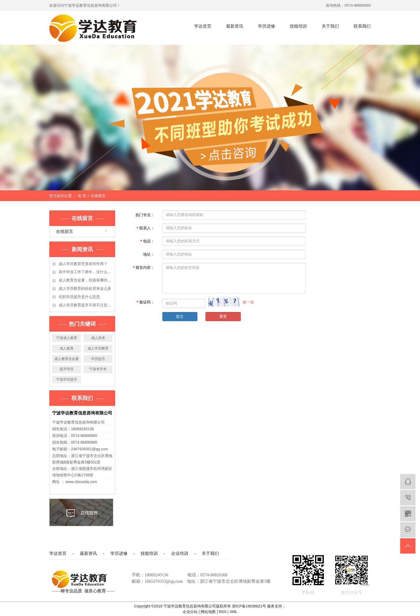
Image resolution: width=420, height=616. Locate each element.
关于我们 (330, 26)
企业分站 (190, 612)
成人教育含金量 (66, 359)
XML (233, 612)
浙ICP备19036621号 (249, 606)
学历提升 (98, 359)
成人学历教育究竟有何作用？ (83, 264)
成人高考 (98, 338)
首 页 (82, 196)
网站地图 (209, 612)
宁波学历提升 (66, 379)
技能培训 (298, 26)
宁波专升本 (98, 369)
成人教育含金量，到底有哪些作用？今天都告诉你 (85, 280)
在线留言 (64, 231)
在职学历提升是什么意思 (79, 297)
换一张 (248, 302)
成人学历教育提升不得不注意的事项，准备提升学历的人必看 (85, 305)
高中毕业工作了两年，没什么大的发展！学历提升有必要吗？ (85, 272)
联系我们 (362, 26)
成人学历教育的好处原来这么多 (85, 288)
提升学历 (67, 369)
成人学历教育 (98, 348)
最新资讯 (234, 26)
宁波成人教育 (66, 338)
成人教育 (67, 348)
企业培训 (179, 553)
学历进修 (266, 26)
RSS (223, 612)
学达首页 (202, 26)
